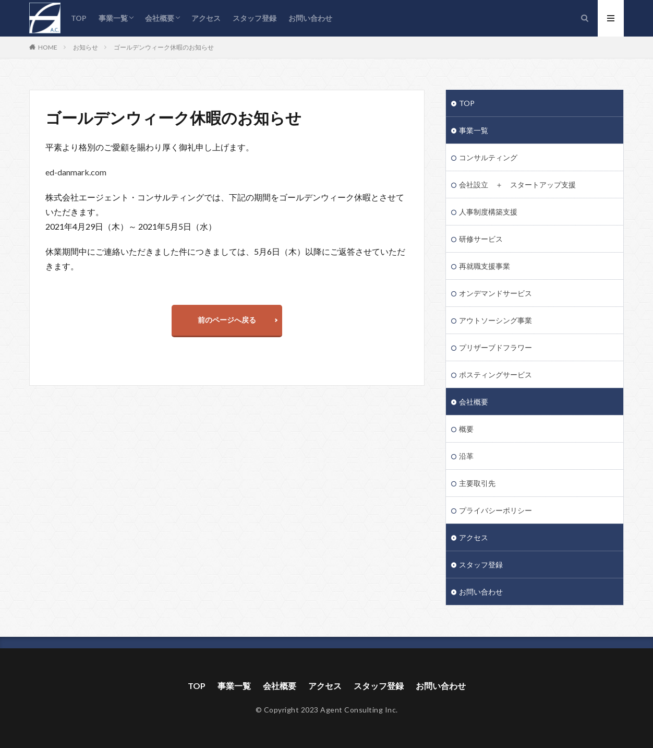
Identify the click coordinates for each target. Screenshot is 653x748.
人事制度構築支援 (488, 211)
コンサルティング (488, 157)
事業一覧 (113, 18)
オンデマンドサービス (495, 293)
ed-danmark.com (75, 172)
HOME (47, 47)
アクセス (206, 18)
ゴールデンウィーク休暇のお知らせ (164, 47)
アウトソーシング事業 (495, 320)
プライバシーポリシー (495, 510)
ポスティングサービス (495, 374)
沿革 (466, 456)
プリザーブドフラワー (495, 347)
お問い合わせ (310, 18)
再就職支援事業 (484, 266)
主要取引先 (477, 483)
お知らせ (85, 47)
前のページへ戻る (227, 319)
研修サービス (481, 238)
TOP (79, 18)
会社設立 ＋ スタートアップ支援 (517, 184)
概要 (466, 428)
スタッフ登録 (254, 18)
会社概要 (159, 18)
